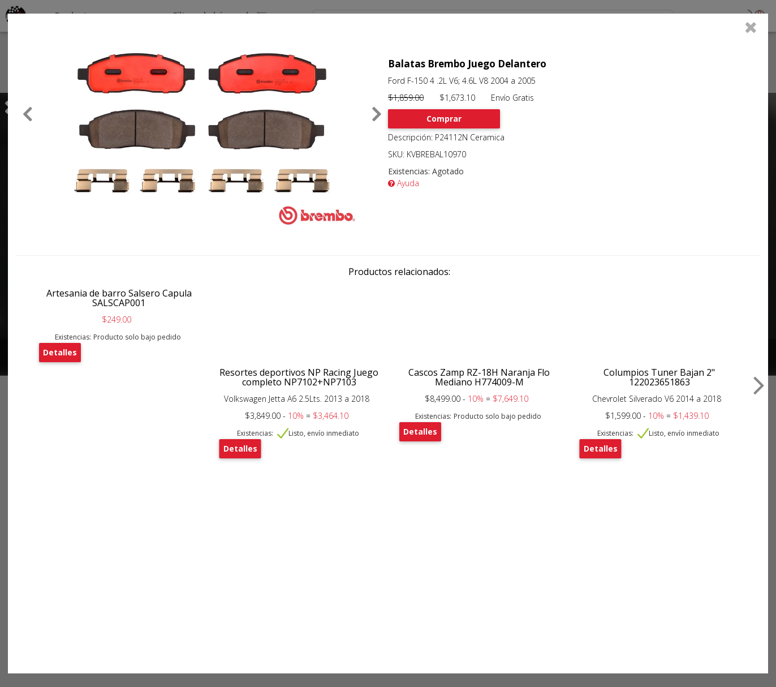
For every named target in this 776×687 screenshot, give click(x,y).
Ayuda (403, 183)
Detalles (60, 352)
